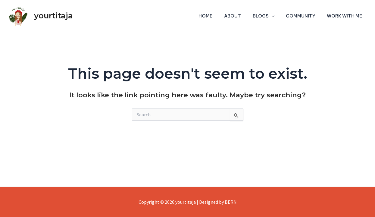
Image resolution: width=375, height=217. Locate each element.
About (241, 16)
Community (304, 16)
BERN (231, 202)
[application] (278, 16)
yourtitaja (53, 15)
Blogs (270, 16)
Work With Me (346, 16)
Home (217, 16)
